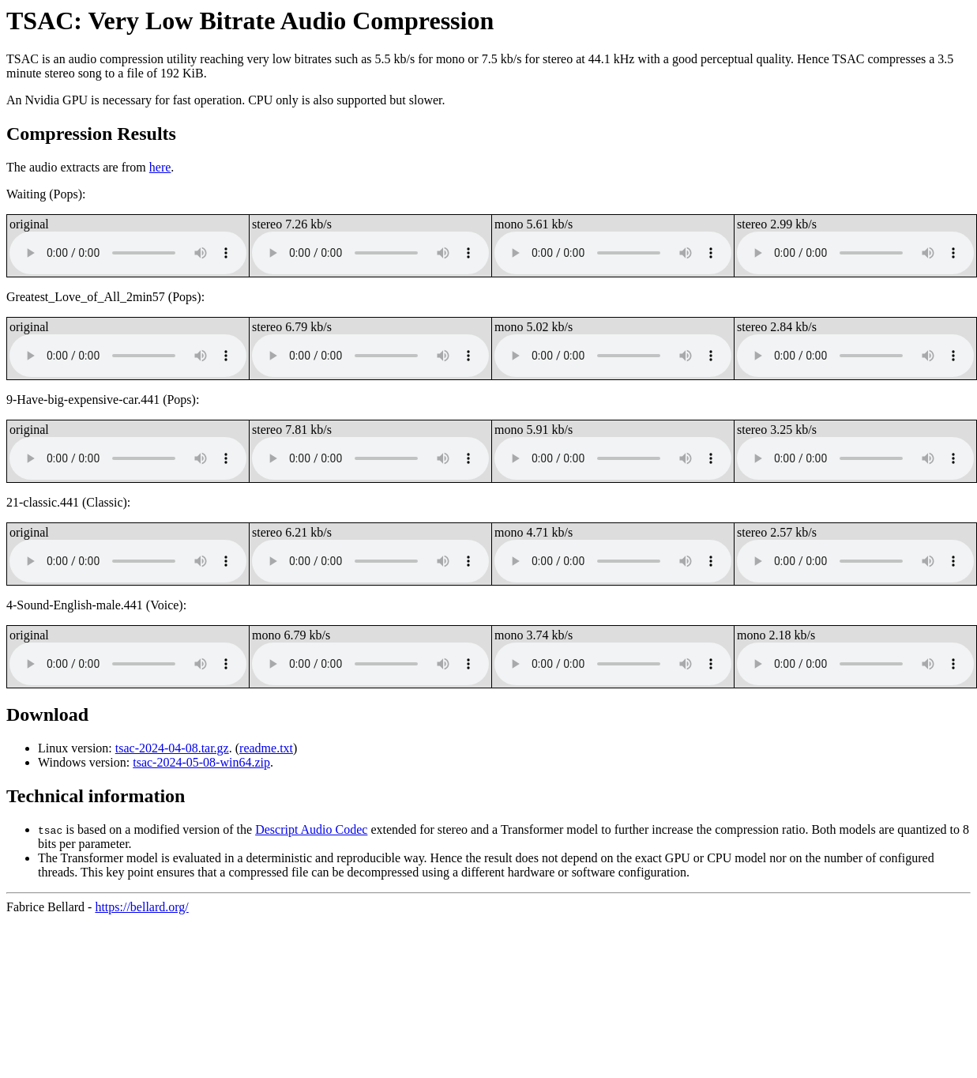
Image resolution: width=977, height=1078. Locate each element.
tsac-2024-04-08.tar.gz (172, 748)
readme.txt (266, 748)
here (160, 167)
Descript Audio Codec (311, 829)
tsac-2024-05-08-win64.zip (201, 762)
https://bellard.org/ (141, 907)
